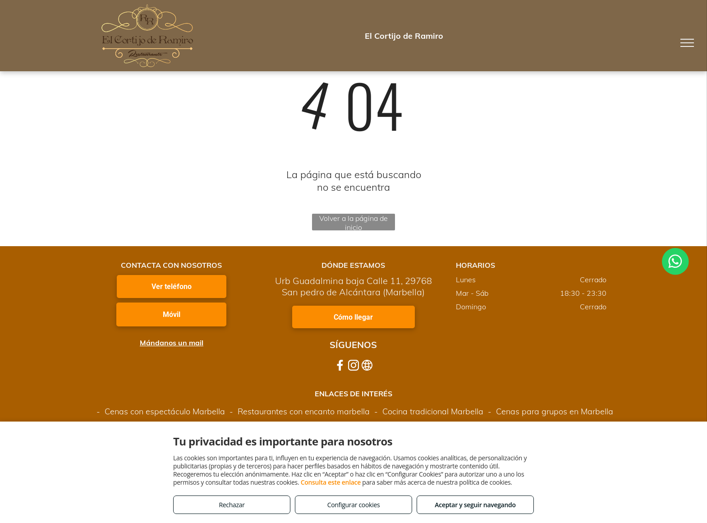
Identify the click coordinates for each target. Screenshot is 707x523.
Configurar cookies (353, 504)
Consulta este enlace (331, 482)
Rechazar (231, 504)
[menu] (687, 43)
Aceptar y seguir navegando (475, 504)
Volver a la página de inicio (353, 222)
